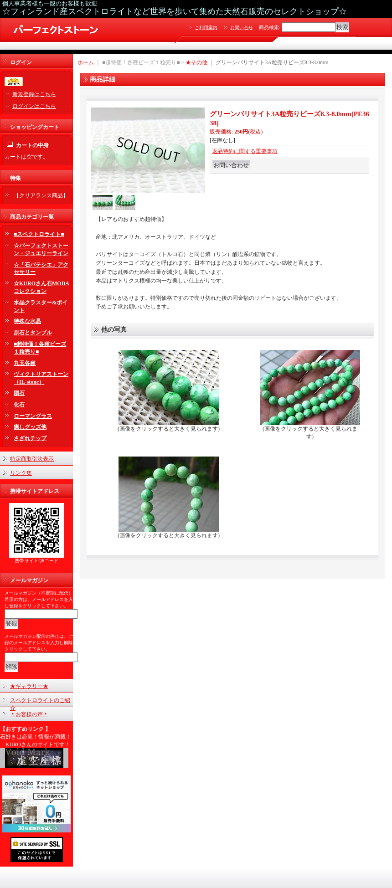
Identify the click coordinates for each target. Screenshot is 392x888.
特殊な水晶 (27, 321)
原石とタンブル (33, 332)
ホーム (85, 62)
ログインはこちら (34, 106)
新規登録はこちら (34, 94)
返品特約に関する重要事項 (245, 151)
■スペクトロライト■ (39, 234)
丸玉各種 (25, 363)
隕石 (19, 393)
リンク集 (21, 473)
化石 (19, 404)
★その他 (196, 62)
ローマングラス (33, 416)
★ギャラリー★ (29, 686)
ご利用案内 (206, 27)
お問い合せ (241, 27)
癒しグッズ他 (30, 427)
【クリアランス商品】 (41, 195)
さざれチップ (30, 438)
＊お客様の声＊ (29, 714)
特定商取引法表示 (32, 459)
